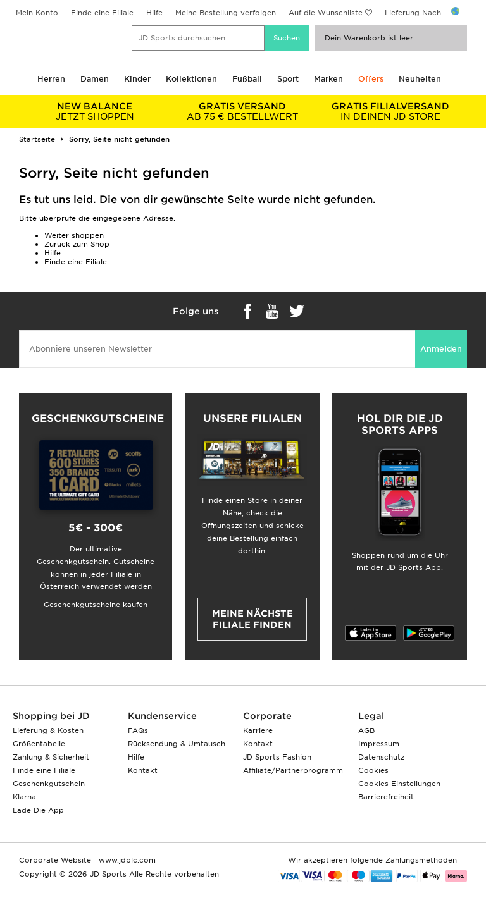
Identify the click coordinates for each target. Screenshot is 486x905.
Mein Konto (37, 12)
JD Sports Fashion (277, 757)
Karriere (258, 730)
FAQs (138, 730)
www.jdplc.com (126, 860)
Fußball (247, 78)
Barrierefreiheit (386, 796)
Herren (51, 78)
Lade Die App (38, 810)
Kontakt (143, 770)
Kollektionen (191, 78)
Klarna (24, 796)
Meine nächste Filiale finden (252, 619)
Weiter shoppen (74, 235)
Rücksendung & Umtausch (176, 743)
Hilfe (154, 12)
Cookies (373, 770)
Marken (328, 78)
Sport (288, 78)
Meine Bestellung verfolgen (225, 12)
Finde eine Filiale (102, 12)
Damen (94, 78)
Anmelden (441, 349)
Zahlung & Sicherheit (51, 757)
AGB (366, 730)
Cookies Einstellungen (399, 783)
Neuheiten (420, 78)
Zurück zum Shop (76, 244)
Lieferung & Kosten (48, 730)
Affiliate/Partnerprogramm (293, 770)
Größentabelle (39, 743)
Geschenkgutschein (49, 783)
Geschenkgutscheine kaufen (95, 604)
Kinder (137, 78)
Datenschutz (381, 757)
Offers (370, 78)
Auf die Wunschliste (326, 12)
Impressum (378, 743)
